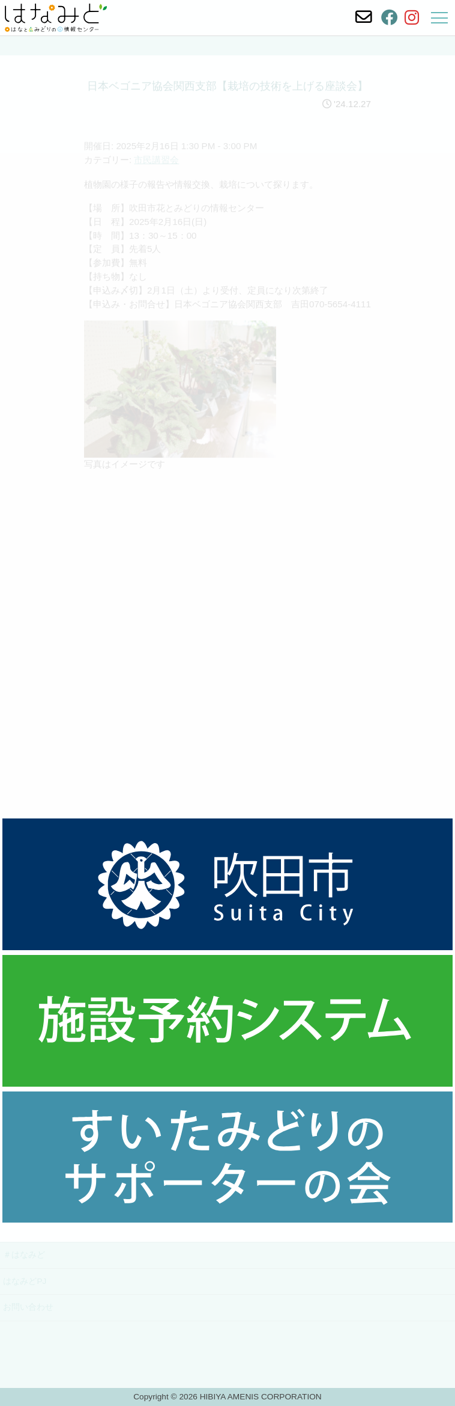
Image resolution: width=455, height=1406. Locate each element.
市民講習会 (156, 168)
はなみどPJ (24, 1281)
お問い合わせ (28, 1307)
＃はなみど (24, 1254)
